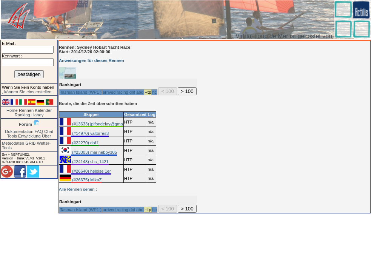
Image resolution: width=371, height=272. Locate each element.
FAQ (39, 131)
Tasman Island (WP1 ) (81, 92)
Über (46, 136)
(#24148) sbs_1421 (90, 161)
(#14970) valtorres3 (90, 133)
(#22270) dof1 (85, 143)
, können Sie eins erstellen (27, 92)
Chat (48, 131)
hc (154, 92)
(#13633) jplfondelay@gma (97, 124)
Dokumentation (19, 131)
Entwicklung (29, 136)
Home (12, 110)
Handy (37, 115)
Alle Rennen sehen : (78, 189)
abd (139, 92)
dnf (132, 92)
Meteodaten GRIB (19, 143)
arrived (109, 92)
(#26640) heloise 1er (91, 171)
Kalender (43, 110)
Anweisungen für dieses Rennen (91, 60)
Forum (25, 124)
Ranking (22, 115)
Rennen (26, 110)
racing (122, 92)
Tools (12, 136)
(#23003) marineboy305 (94, 152)
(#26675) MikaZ (86, 180)
